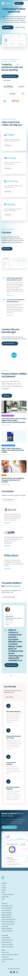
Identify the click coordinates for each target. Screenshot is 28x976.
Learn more (8, 145)
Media (3, 892)
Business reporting (6, 942)
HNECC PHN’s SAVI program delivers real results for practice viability (12, 450)
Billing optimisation (6, 915)
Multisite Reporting (6, 917)
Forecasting (5, 926)
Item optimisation (6, 910)
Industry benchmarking (8, 921)
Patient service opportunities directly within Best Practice (14, 279)
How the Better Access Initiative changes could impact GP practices (12, 480)
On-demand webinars (7, 959)
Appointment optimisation (9, 919)
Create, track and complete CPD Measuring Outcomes (15, 300)
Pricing (3, 885)
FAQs (3, 899)
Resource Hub (5, 952)
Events (3, 961)
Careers (4, 890)
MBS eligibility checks (7, 906)
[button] (10, 675)
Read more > (10, 295)
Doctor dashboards (7, 908)
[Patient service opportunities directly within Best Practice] (4, 278)
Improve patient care (7, 940)
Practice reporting (6, 912)
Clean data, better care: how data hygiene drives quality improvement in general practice (13, 420)
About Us (4, 887)
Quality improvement (7, 944)
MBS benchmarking (7, 928)
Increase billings (6, 937)
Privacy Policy (5, 896)
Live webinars (5, 957)
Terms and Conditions (7, 894)
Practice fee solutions (7, 946)
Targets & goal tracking (8, 924)
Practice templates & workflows (10, 954)
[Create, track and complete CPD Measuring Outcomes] (4, 300)
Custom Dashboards (7, 931)
